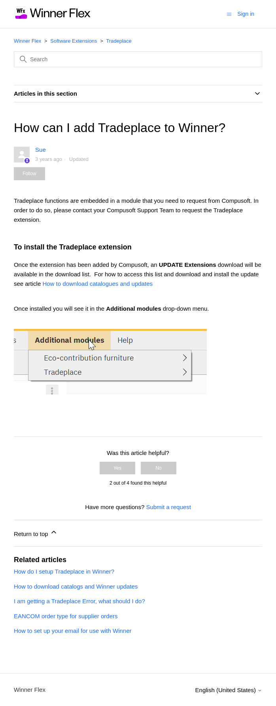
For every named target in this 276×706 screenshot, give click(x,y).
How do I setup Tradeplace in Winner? (64, 571)
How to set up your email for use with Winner (73, 630)
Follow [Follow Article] (29, 173)
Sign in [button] (245, 14)
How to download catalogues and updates (97, 283)
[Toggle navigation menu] (229, 13)
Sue (40, 149)
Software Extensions (73, 41)
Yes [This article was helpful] (117, 468)
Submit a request (168, 507)
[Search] (138, 59)
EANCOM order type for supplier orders (66, 616)
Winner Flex (27, 41)
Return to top (36, 532)
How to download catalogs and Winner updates (76, 586)
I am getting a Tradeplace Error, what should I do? (79, 601)
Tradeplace (119, 41)
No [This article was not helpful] (158, 468)
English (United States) (229, 690)
